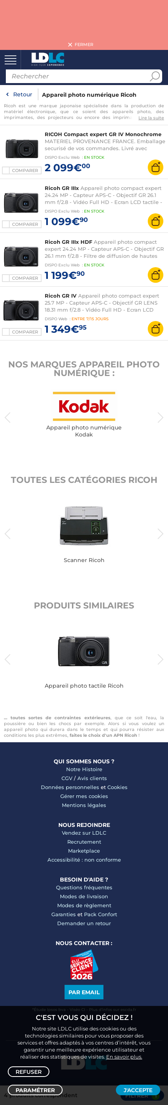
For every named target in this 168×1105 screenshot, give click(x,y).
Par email (84, 992)
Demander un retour (84, 923)
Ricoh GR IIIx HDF (68, 242)
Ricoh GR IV (61, 296)
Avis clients (92, 778)
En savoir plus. (124, 1057)
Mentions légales (84, 805)
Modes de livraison (84, 896)
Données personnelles (70, 787)
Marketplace (84, 851)
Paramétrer (35, 1090)
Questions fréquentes (84, 887)
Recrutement (84, 842)
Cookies (117, 787)
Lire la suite (151, 118)
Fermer (84, 45)
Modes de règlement (84, 905)
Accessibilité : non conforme (84, 860)
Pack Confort (100, 914)
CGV (66, 778)
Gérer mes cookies (84, 796)
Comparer (25, 170)
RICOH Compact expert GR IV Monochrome (103, 134)
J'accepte (138, 1090)
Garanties (63, 914)
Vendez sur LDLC (84, 833)
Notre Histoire (84, 769)
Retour (22, 94)
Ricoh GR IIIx (62, 188)
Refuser (29, 1071)
